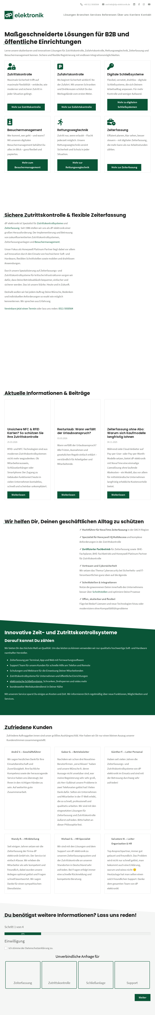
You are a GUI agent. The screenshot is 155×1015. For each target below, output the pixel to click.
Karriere (131, 15)
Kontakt (144, 15)
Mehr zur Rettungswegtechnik (77, 165)
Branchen (69, 15)
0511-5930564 (66, 308)
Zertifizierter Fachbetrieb (96, 549)
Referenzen (100, 15)
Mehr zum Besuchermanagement (27, 165)
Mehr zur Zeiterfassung (124, 167)
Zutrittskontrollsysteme (50, 223)
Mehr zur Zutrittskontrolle (26, 107)
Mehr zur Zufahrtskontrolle (77, 107)
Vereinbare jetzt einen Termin (20, 308)
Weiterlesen (18, 494)
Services (84, 15)
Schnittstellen (100, 591)
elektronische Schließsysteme (26, 681)
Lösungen (53, 15)
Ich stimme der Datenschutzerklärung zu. (31, 948)
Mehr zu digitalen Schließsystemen (127, 104)
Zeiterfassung (12, 228)
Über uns (117, 15)
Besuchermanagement (47, 242)
